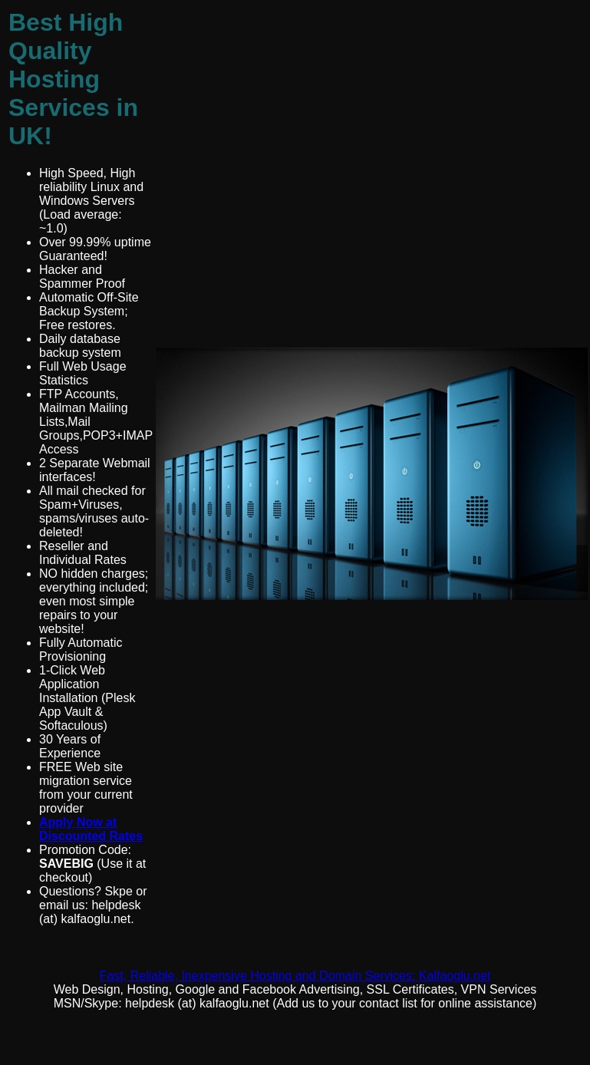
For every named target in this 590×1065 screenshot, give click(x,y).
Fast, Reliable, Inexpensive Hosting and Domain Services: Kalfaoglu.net (295, 975)
